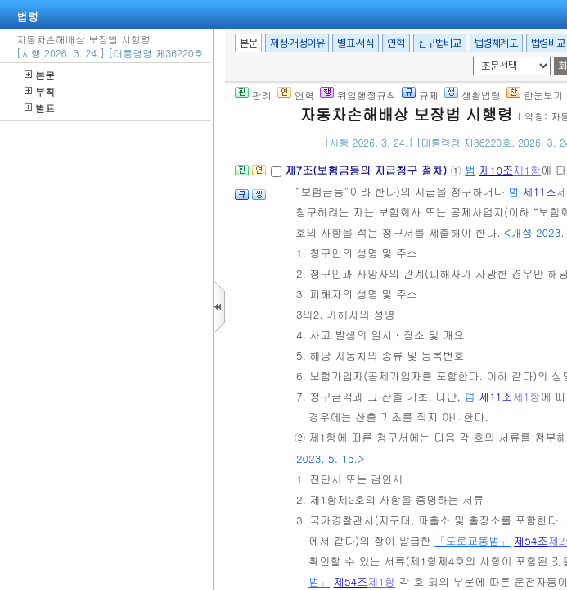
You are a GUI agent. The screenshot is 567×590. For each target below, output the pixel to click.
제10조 (496, 170)
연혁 (395, 43)
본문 (40, 75)
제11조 (539, 191)
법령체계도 (496, 43)
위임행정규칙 (358, 95)
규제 (420, 95)
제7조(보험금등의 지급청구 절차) (367, 170)
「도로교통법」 (472, 540)
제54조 (531, 540)
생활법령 (472, 95)
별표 (40, 108)
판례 (253, 95)
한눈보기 (534, 95)
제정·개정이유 (297, 43)
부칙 (40, 91)
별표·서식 (355, 43)
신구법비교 (439, 43)
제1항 (527, 170)
